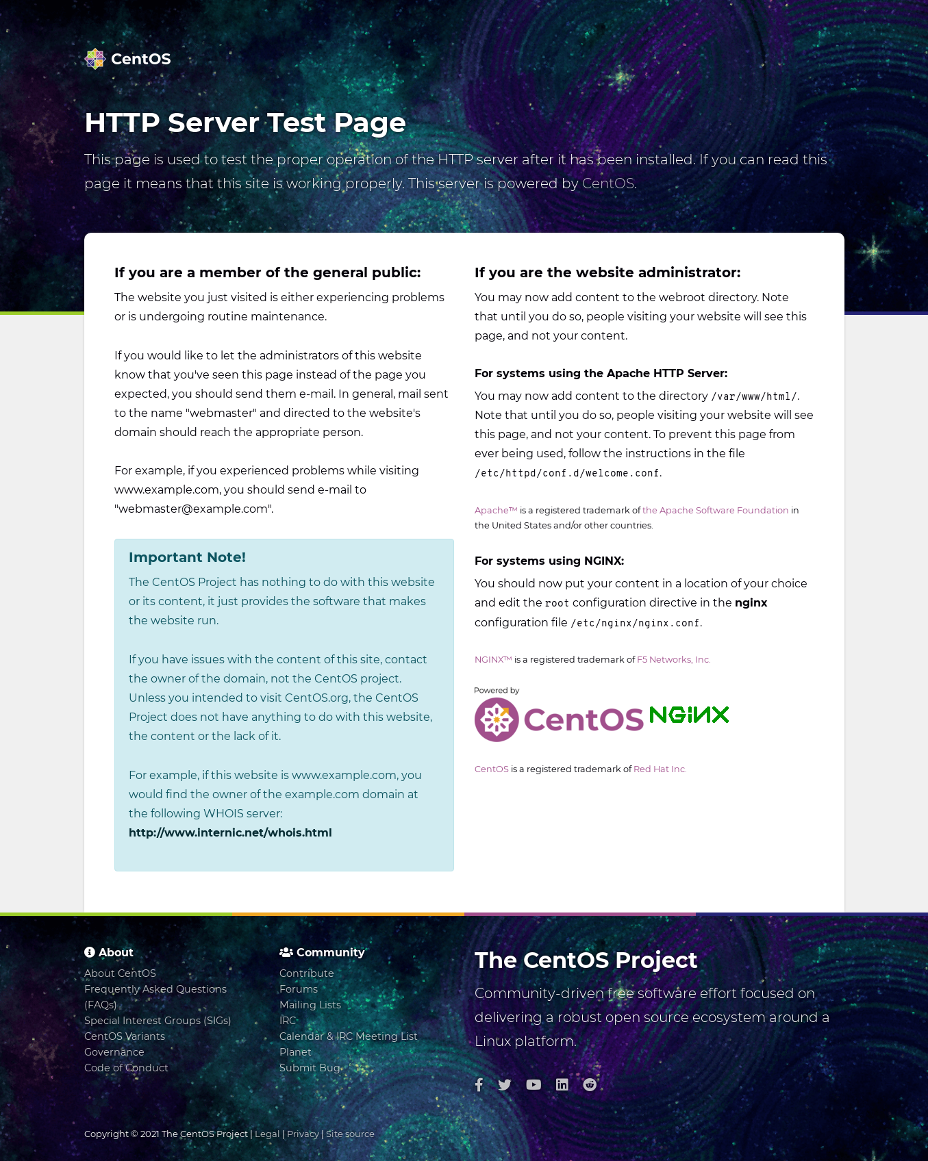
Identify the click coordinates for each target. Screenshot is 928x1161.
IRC (287, 1021)
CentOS (608, 183)
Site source (350, 1133)
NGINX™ (493, 659)
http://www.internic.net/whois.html (230, 832)
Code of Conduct (126, 1068)
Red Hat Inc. (660, 769)
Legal (267, 1133)
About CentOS (120, 973)
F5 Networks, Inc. (674, 659)
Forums (298, 989)
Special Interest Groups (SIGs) (157, 1021)
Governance (114, 1052)
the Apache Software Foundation (715, 510)
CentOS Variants (124, 1036)
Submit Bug (309, 1068)
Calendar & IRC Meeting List (348, 1036)
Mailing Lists (310, 1005)
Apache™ (496, 510)
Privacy (303, 1133)
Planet (295, 1052)
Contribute (306, 973)
